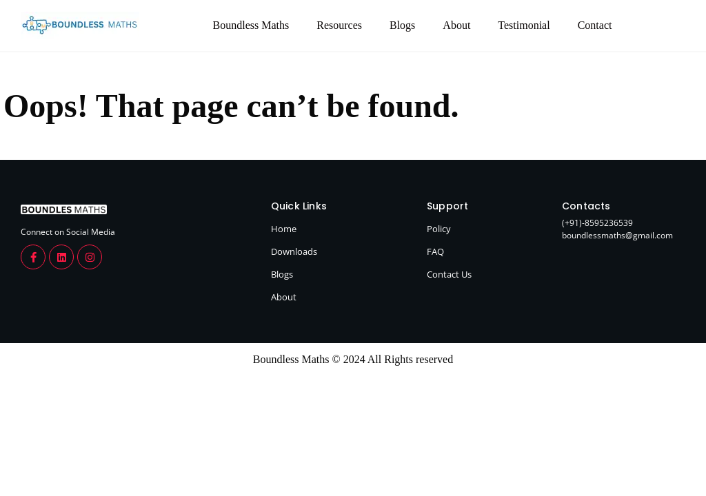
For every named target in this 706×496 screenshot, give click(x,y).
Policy (439, 229)
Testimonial (523, 25)
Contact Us (449, 274)
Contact (595, 25)
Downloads (294, 251)
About (456, 25)
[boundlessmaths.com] (64, 209)
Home (283, 229)
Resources (339, 25)
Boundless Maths (251, 25)
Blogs (402, 25)
